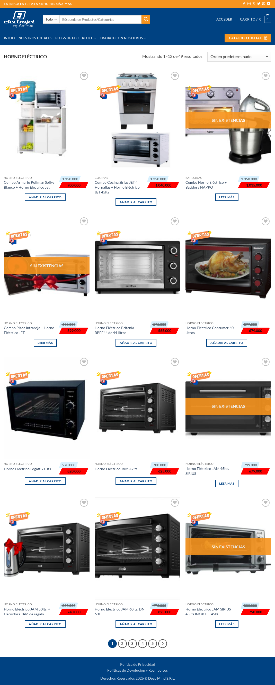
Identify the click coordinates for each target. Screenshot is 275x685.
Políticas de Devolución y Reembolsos (137, 670)
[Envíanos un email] (263, 4)
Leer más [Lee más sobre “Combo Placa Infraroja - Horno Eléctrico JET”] (45, 342)
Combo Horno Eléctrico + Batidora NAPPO (206, 184)
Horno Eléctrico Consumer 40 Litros (209, 330)
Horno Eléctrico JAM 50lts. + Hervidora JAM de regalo (27, 611)
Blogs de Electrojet (75, 38)
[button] (224, 19)
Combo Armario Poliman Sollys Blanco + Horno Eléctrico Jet (29, 184)
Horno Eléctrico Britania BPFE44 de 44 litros (114, 330)
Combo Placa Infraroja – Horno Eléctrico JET (29, 330)
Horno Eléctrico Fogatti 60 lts (27, 469)
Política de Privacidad (137, 664)
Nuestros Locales (35, 38)
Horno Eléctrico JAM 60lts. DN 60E (120, 611)
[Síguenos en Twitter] (258, 4)
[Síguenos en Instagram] (249, 4)
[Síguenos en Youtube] (268, 4)
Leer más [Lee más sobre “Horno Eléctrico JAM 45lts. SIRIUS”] (226, 483)
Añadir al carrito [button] (45, 197)
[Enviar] (145, 19)
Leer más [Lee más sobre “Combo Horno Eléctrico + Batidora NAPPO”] (226, 197)
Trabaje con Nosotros (123, 38)
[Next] (162, 643)
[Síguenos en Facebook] (243, 4)
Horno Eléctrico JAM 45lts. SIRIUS (207, 471)
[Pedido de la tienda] (239, 57)
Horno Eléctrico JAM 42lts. (116, 469)
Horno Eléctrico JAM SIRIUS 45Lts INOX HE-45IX (208, 611)
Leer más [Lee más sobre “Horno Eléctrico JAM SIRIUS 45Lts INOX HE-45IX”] (226, 624)
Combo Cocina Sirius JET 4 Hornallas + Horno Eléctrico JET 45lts (117, 187)
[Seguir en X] (253, 4)
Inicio (9, 38)
